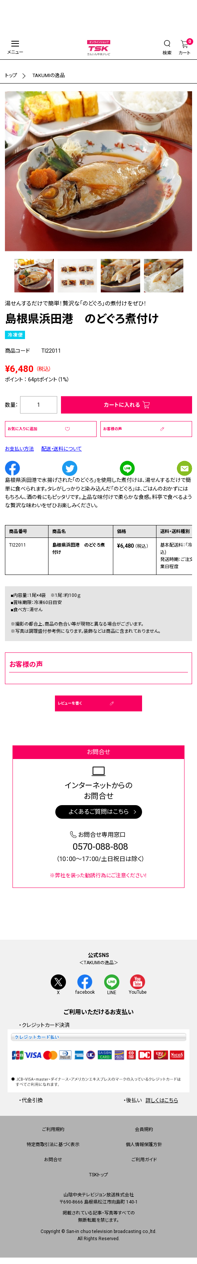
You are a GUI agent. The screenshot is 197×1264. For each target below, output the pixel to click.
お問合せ (53, 1160)
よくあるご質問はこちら (99, 811)
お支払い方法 (20, 449)
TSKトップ (98, 1175)
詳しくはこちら (161, 1101)
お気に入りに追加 (22, 429)
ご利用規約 (53, 1130)
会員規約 (144, 1130)
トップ (11, 75)
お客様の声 (112, 429)
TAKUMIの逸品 (50, 75)
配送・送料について (65, 449)
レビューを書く (70, 703)
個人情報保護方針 (144, 1145)
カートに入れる (122, 405)
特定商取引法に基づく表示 (53, 1145)
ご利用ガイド (144, 1160)
